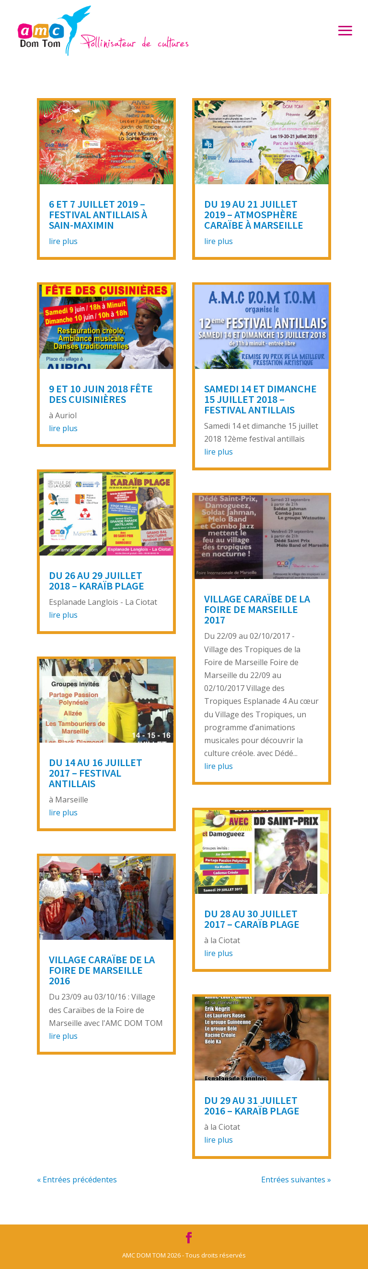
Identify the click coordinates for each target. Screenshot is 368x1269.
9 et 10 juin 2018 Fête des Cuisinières (101, 394)
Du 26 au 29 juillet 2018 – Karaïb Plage (96, 580)
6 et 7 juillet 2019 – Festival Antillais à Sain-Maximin (98, 214)
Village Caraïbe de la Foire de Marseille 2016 (102, 970)
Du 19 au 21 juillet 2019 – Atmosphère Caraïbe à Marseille (253, 214)
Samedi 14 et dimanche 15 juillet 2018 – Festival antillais (260, 399)
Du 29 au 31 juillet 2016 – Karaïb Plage (251, 1105)
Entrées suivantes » (296, 1179)
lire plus (63, 241)
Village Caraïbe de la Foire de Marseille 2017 (257, 609)
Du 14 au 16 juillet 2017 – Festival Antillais (95, 773)
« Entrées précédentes (77, 1179)
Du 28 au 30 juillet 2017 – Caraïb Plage (251, 919)
